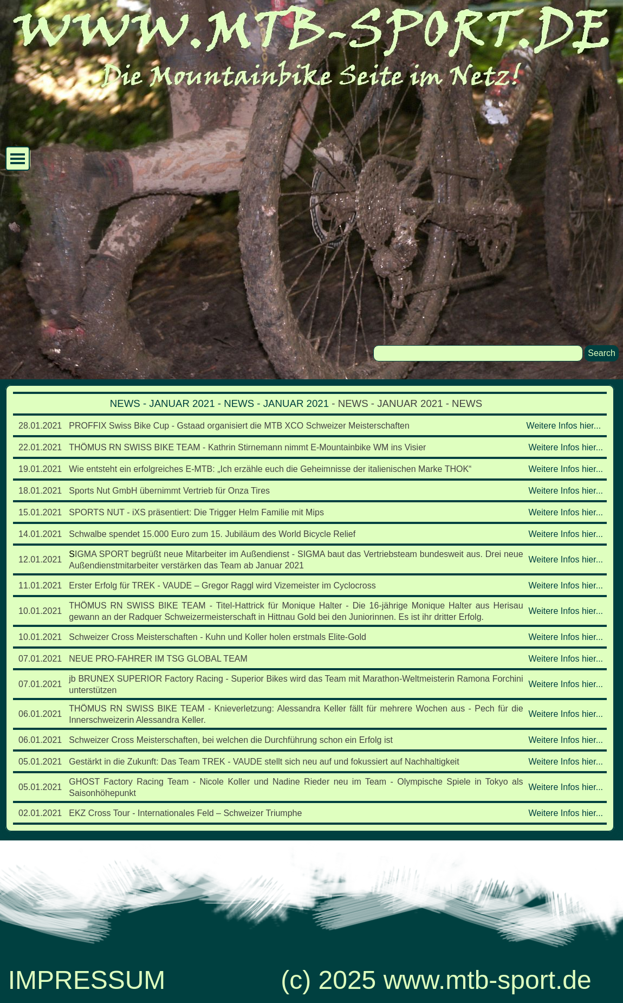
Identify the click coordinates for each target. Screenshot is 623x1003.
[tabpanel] (309, 608)
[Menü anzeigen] (17, 158)
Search (601, 353)
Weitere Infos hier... (564, 425)
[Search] (478, 353)
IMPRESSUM (87, 980)
